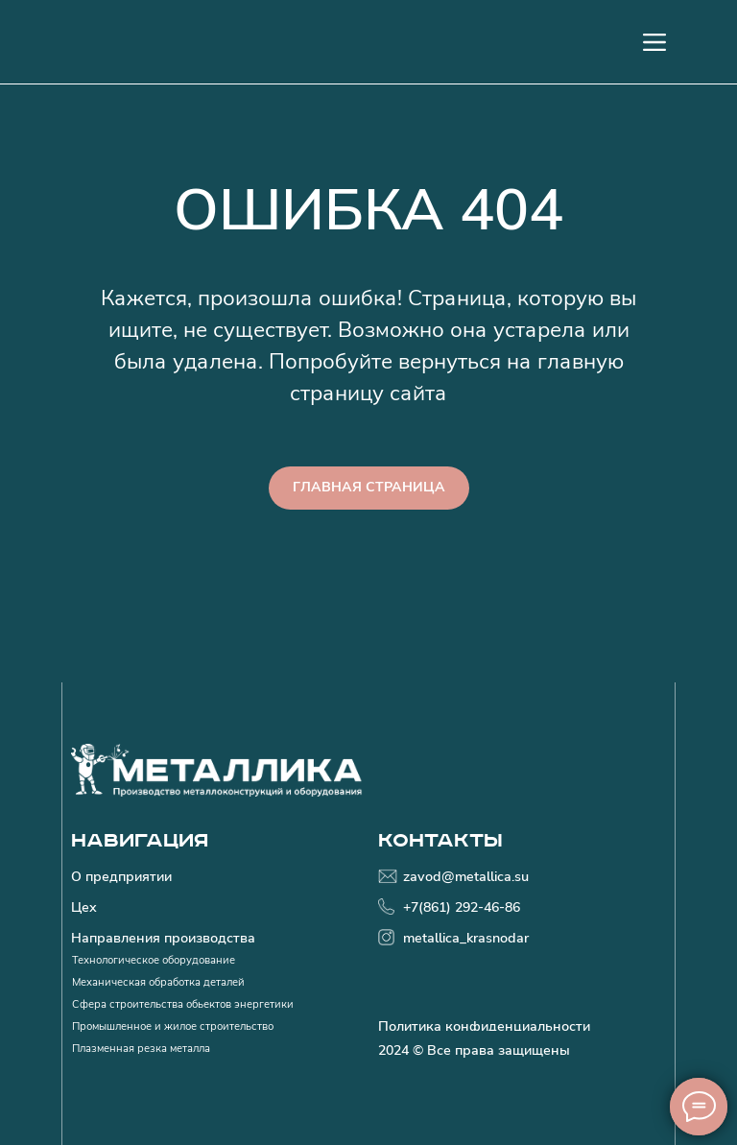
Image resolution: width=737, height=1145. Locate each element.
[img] (217, 770)
